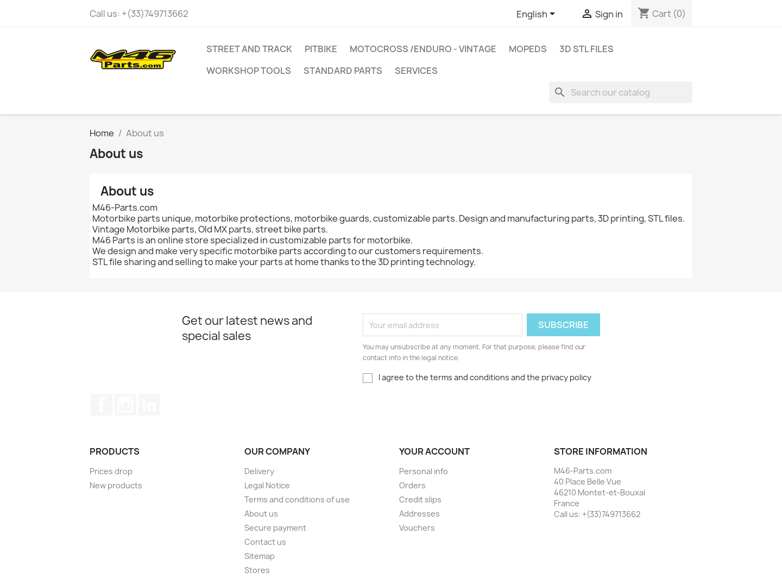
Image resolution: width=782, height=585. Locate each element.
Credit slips (420, 499)
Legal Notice (267, 485)
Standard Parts (343, 71)
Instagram (125, 405)
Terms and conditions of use (297, 499)
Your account (434, 451)
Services (416, 71)
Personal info (423, 471)
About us (261, 513)
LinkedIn (149, 405)
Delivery (259, 471)
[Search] (620, 92)
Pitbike (321, 49)
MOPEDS (528, 49)
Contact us (265, 542)
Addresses (419, 513)
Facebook (101, 405)
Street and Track (249, 49)
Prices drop (111, 471)
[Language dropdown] (537, 14)
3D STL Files (586, 49)
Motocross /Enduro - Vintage (423, 49)
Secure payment (275, 528)
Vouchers (417, 528)
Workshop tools (248, 71)
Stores (257, 570)
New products (116, 485)
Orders (412, 485)
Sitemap (259, 556)
